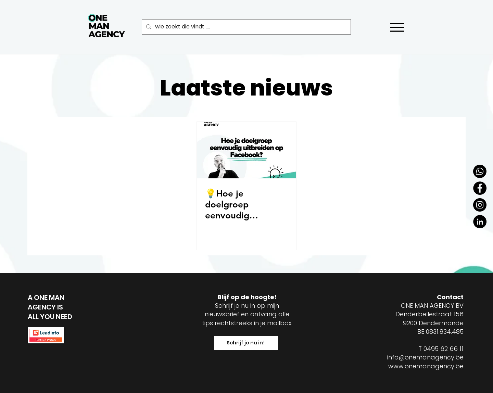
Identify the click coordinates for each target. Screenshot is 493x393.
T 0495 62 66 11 (441, 348)
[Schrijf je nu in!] (246, 343)
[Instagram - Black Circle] (479, 205)
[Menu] (397, 27)
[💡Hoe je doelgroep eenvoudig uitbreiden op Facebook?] (246, 150)
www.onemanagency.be (426, 366)
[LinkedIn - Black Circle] (479, 221)
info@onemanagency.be (425, 357)
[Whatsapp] (479, 171)
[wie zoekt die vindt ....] (245, 27)
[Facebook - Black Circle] (479, 188)
